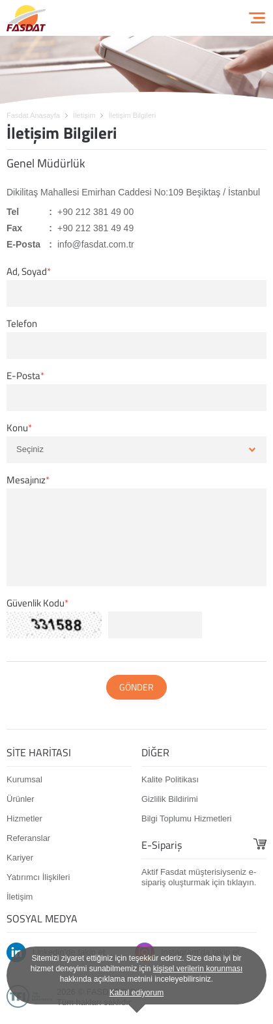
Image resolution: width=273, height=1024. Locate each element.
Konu (17, 428)
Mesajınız (26, 480)
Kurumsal (24, 779)
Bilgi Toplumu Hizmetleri (186, 818)
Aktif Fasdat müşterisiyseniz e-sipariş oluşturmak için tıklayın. (198, 877)
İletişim (20, 897)
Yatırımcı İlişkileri (38, 877)
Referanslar (28, 838)
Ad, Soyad (27, 271)
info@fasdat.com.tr (95, 244)
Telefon (22, 324)
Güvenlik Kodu (36, 603)
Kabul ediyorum (136, 992)
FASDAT (26, 18)
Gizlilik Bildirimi (169, 799)
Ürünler (21, 799)
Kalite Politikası (170, 779)
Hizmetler (24, 818)
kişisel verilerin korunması (197, 968)
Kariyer (20, 857)
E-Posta (23, 376)
